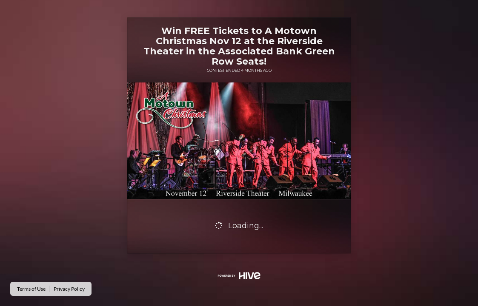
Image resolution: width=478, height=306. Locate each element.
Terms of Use (31, 289)
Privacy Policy (69, 289)
